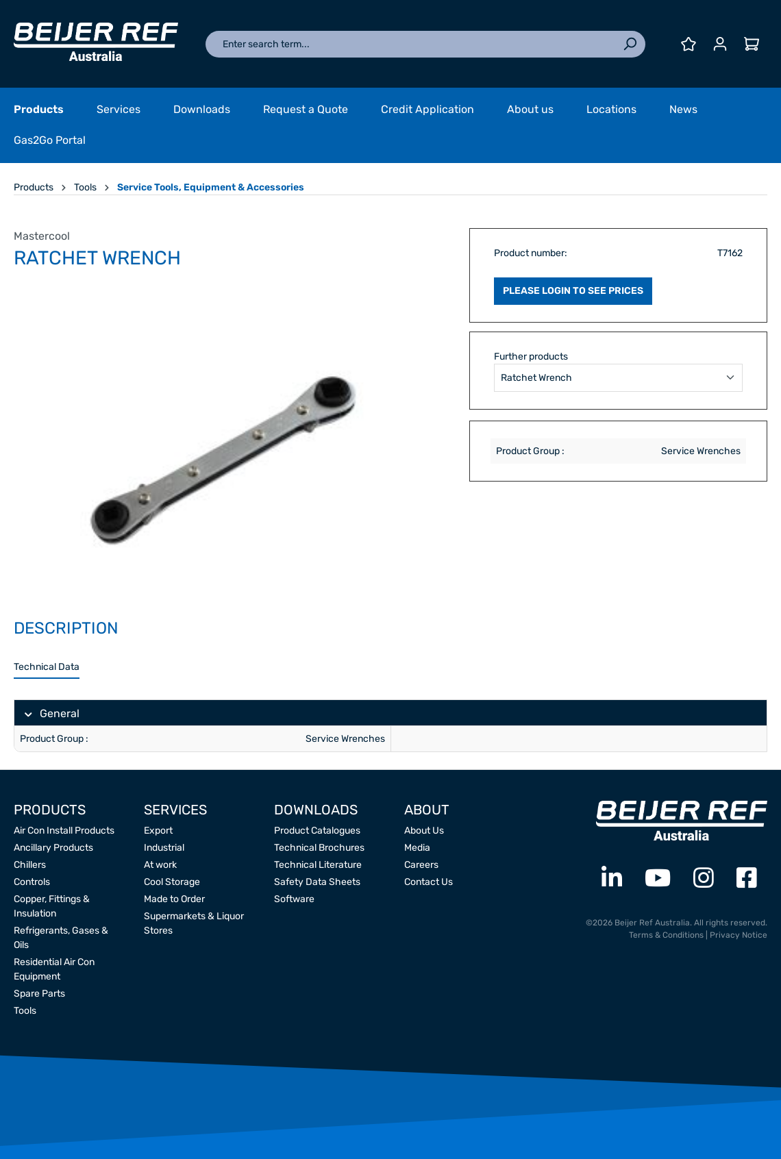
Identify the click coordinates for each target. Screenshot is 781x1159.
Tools (25, 1011)
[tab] (46, 667)
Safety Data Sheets (317, 882)
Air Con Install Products (64, 830)
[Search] (629, 44)
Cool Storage (172, 882)
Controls (32, 882)
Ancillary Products (53, 847)
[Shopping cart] (751, 44)
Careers (421, 865)
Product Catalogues (317, 830)
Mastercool (42, 235)
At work (160, 865)
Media (417, 847)
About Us (424, 830)
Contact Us (428, 882)
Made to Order (174, 899)
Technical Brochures (319, 847)
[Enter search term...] (410, 44)
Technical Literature (318, 865)
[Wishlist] (688, 44)
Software (294, 899)
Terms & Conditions (666, 935)
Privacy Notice (738, 935)
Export (158, 830)
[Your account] (720, 44)
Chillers (30, 865)
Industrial (164, 847)
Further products (531, 356)
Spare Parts (39, 993)
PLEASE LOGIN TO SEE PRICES (573, 291)
